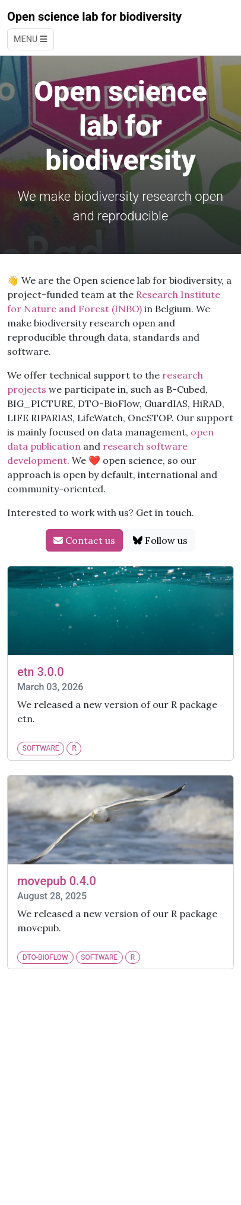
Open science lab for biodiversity (94, 16)
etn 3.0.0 (40, 672)
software (41, 748)
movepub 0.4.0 (56, 881)
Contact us (84, 540)
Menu (30, 39)
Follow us (160, 540)
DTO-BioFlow (45, 957)
